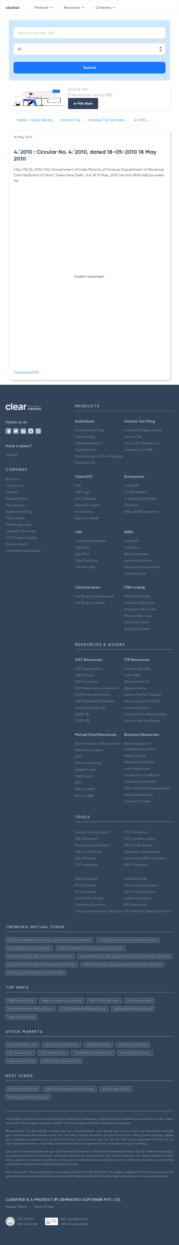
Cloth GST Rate (136, 622)
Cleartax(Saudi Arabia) (23, 550)
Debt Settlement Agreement (147, 788)
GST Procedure (87, 681)
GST (78, 485)
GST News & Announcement (97, 688)
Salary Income (135, 688)
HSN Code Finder (137, 596)
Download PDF (26, 372)
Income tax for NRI (138, 450)
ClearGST (131, 485)
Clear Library (15, 518)
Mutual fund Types (89, 750)
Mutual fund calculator (92, 845)
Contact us (14, 485)
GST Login (83, 492)
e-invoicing (83, 511)
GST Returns (84, 675)
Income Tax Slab (137, 668)
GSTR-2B (82, 714)
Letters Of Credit (137, 801)
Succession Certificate (142, 775)
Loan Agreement (137, 768)
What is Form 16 (136, 681)
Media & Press (17, 498)
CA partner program (90, 541)
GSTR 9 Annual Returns (92, 694)
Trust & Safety (16, 544)
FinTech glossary (18, 524)
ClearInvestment (88, 443)
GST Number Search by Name (147, 911)
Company (106, 7)
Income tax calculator (92, 832)
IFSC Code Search (138, 845)
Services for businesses (142, 567)
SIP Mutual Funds (88, 763)
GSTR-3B (82, 721)
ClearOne (131, 547)
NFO (78, 782)
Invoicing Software (138, 560)
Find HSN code (135, 878)
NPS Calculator (136, 865)
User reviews (15, 505)
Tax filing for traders (90, 603)
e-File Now (83, 103)
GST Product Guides (22, 537)
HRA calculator (86, 878)
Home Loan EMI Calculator (144, 858)
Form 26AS (132, 675)
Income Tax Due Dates (142, 721)
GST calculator (86, 865)
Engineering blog (18, 511)
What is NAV (84, 795)
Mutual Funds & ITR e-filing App (99, 456)
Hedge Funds (85, 769)
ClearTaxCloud (86, 560)
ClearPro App (85, 567)
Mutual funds (85, 463)
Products (45, 7)
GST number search (139, 838)
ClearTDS (131, 505)
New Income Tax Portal (142, 701)
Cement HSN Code (139, 603)
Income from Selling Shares (145, 714)
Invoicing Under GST (90, 708)
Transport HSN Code (140, 609)
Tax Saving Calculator (141, 885)
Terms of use (43, 1206)
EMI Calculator (86, 838)
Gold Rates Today (89, 898)
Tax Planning (84, 436)
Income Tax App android (143, 430)
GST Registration (88, 668)
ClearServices (85, 450)
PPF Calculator (135, 832)
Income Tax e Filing (89, 430)
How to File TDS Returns (142, 694)
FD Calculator (85, 892)
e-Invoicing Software (140, 498)
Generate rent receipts (142, 851)
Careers (12, 492)
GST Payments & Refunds (95, 701)
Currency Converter (90, 905)
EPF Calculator (135, 905)
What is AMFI (85, 789)
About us (13, 479)
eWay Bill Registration (141, 511)
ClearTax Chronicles (21, 531)
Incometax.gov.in (137, 708)
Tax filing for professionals (94, 596)
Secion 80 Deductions (141, 443)
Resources (75, 7)
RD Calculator (86, 885)
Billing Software (136, 554)
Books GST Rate (137, 629)
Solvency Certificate (140, 781)
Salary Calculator (137, 898)
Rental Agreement (138, 795)
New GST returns (88, 505)
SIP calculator (85, 858)
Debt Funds (84, 776)
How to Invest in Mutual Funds (98, 743)
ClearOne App (135, 573)
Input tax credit (87, 518)
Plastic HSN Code (138, 616)
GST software (85, 498)
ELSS (79, 756)
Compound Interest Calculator (99, 911)
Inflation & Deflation (139, 762)
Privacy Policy (16, 1206)
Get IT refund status (139, 892)
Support (12, 455)
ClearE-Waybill (135, 492)
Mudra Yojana (134, 755)
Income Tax (133, 436)
